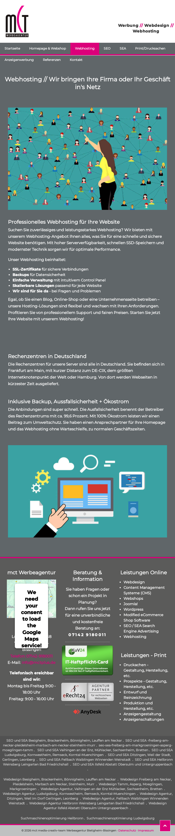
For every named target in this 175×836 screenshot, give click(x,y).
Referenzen (52, 60)
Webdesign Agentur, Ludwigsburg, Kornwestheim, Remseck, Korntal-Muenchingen (69, 794)
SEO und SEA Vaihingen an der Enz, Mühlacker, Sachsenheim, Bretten (92, 750)
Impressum (146, 830)
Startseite (12, 48)
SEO (107, 48)
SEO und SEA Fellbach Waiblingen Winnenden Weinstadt (85, 760)
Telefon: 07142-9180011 (31, 656)
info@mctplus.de (38, 662)
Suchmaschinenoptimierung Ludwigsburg (120, 818)
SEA (123, 48)
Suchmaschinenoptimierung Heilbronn (52, 818)
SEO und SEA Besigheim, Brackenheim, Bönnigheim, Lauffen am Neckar (64, 740)
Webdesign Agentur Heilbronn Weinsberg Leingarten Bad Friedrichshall (86, 803)
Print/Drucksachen (150, 48)
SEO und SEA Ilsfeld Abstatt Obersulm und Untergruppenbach (122, 764)
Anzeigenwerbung (19, 60)
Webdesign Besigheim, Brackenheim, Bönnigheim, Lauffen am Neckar (59, 779)
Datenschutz (127, 830)
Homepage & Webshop (47, 48)
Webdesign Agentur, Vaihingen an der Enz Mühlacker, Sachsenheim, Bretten (101, 789)
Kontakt (76, 60)
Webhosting (85, 48)
